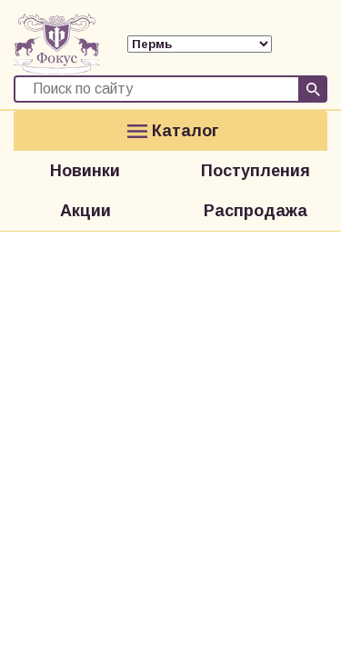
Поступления (255, 171)
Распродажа (255, 211)
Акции (85, 211)
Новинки (85, 171)
